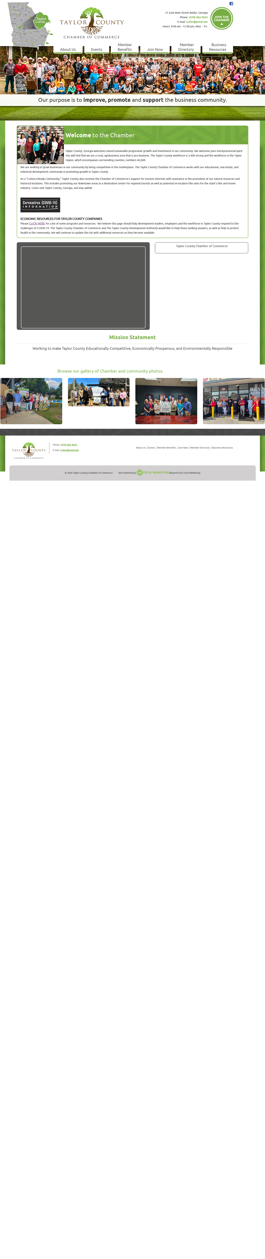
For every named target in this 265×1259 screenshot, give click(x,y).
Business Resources (217, 47)
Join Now (155, 49)
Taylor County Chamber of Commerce (202, 246)
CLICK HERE (37, 223)
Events (96, 49)
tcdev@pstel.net (197, 22)
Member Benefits (125, 47)
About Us (68, 49)
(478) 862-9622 (198, 17)
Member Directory (186, 47)
